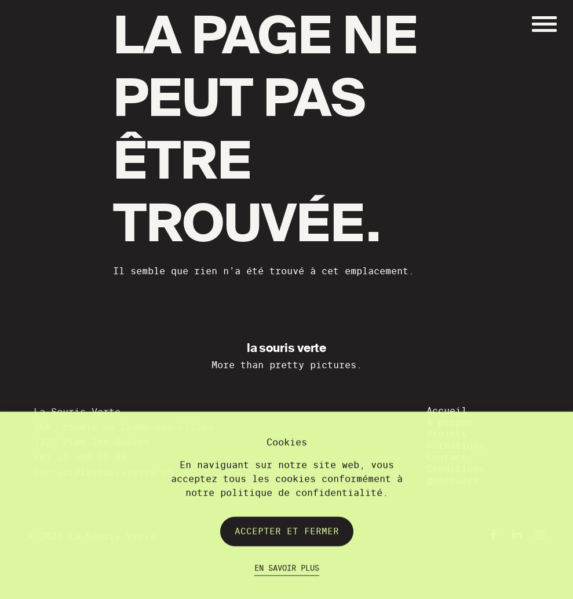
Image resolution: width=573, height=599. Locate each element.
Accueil (446, 410)
